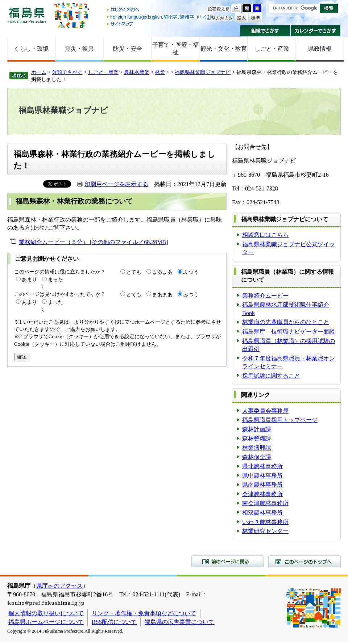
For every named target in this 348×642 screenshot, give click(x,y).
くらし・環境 (31, 49)
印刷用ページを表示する (116, 184)
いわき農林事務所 (265, 522)
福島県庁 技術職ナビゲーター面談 (288, 331)
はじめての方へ (160, 10)
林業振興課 (256, 448)
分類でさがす (67, 72)
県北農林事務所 (262, 466)
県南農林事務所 (262, 485)
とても (133, 272)
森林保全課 (256, 457)
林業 (160, 72)
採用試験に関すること (271, 376)
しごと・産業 (271, 49)
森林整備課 (256, 438)
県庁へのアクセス (59, 586)
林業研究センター (265, 531)
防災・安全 (127, 49)
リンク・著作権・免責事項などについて (144, 613)
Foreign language (160, 16)
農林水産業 (136, 72)
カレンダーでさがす (316, 30)
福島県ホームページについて (46, 622)
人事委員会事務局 (265, 411)
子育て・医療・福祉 (175, 48)
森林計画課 (256, 429)
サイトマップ (160, 23)
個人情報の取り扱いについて (46, 613)
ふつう (191, 272)
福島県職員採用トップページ (280, 420)
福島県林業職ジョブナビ (203, 72)
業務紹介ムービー (265, 296)
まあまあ (162, 272)
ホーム (38, 72)
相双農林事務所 (262, 512)
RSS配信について (114, 622)
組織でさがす (265, 30)
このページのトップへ (304, 561)
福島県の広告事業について (179, 622)
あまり (29, 279)
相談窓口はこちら (265, 235)
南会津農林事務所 (265, 503)
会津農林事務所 (262, 494)
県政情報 (319, 49)
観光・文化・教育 (223, 49)
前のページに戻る (227, 561)
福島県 (27, 15)
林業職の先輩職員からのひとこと (285, 322)
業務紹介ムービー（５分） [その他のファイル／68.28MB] (93, 242)
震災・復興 (79, 49)
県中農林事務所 (262, 476)
